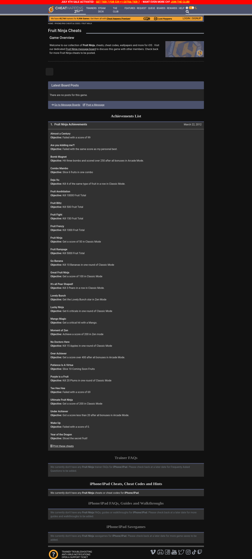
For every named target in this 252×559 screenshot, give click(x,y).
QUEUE (151, 8)
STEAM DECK (101, 10)
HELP (181, 8)
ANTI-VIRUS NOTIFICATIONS (76, 554)
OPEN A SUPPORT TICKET (75, 557)
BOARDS (161, 8)
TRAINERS (91, 8)
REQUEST (141, 8)
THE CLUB (115, 10)
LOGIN (186, 18)
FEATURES (130, 8)
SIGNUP (196, 18)
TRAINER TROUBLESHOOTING (77, 551)
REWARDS (172, 8)
